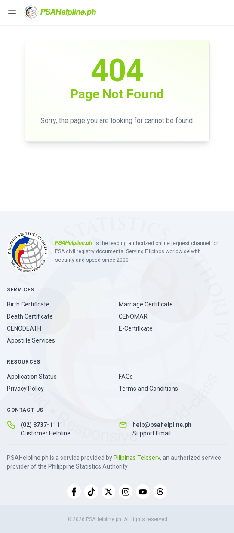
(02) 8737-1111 (42, 424)
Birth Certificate (28, 304)
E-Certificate (136, 328)
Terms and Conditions (148, 388)
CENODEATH (24, 328)
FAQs (126, 376)
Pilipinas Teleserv (137, 457)
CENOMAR (133, 316)
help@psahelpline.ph (161, 424)
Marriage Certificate (146, 304)
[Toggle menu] (12, 12)
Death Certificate (30, 316)
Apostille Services (31, 340)
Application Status (32, 376)
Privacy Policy (25, 388)
